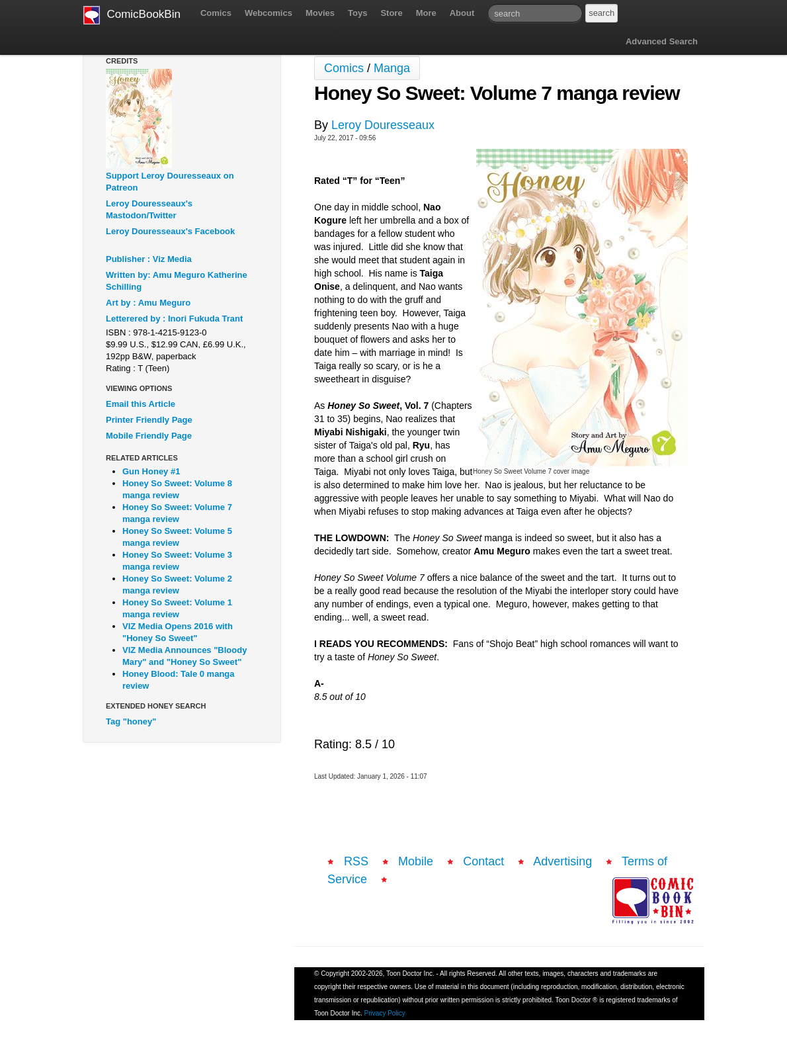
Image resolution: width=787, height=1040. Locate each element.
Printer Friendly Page (149, 420)
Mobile (415, 861)
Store (391, 13)
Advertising (562, 861)
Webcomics (268, 13)
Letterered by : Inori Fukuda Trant (174, 319)
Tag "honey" (131, 721)
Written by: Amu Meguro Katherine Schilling (176, 281)
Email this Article (140, 404)
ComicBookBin (132, 15)
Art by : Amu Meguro (148, 303)
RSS (356, 861)
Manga (392, 68)
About (462, 13)
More (426, 13)
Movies (320, 13)
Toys (357, 13)
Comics (215, 13)
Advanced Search (662, 41)
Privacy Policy (384, 1013)
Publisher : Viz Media (149, 259)
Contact (483, 861)
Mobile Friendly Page (149, 436)
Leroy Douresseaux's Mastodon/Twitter (149, 209)
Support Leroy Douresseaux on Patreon (170, 182)
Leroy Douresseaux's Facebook (170, 231)
